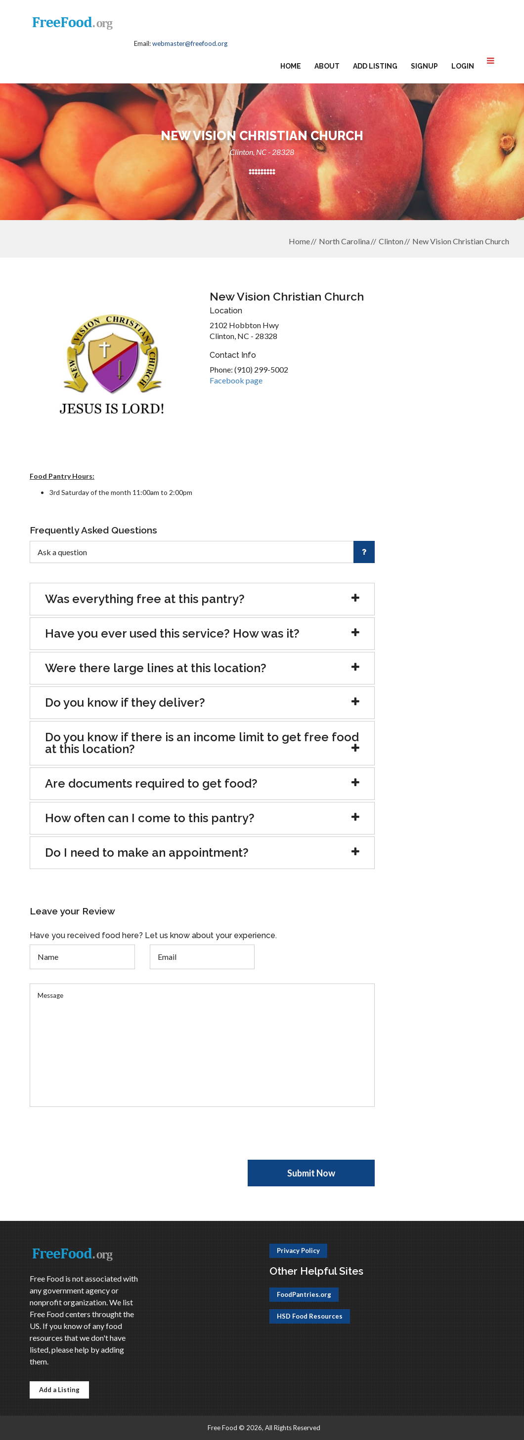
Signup (424, 66)
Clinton (391, 241)
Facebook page (236, 380)
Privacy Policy (298, 1250)
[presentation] (105, 1140)
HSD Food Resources (310, 1316)
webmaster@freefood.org (189, 43)
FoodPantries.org (304, 1294)
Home (290, 66)
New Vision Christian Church (460, 241)
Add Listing (375, 66)
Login (462, 66)
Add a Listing (59, 1390)
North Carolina (344, 241)
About (327, 66)
